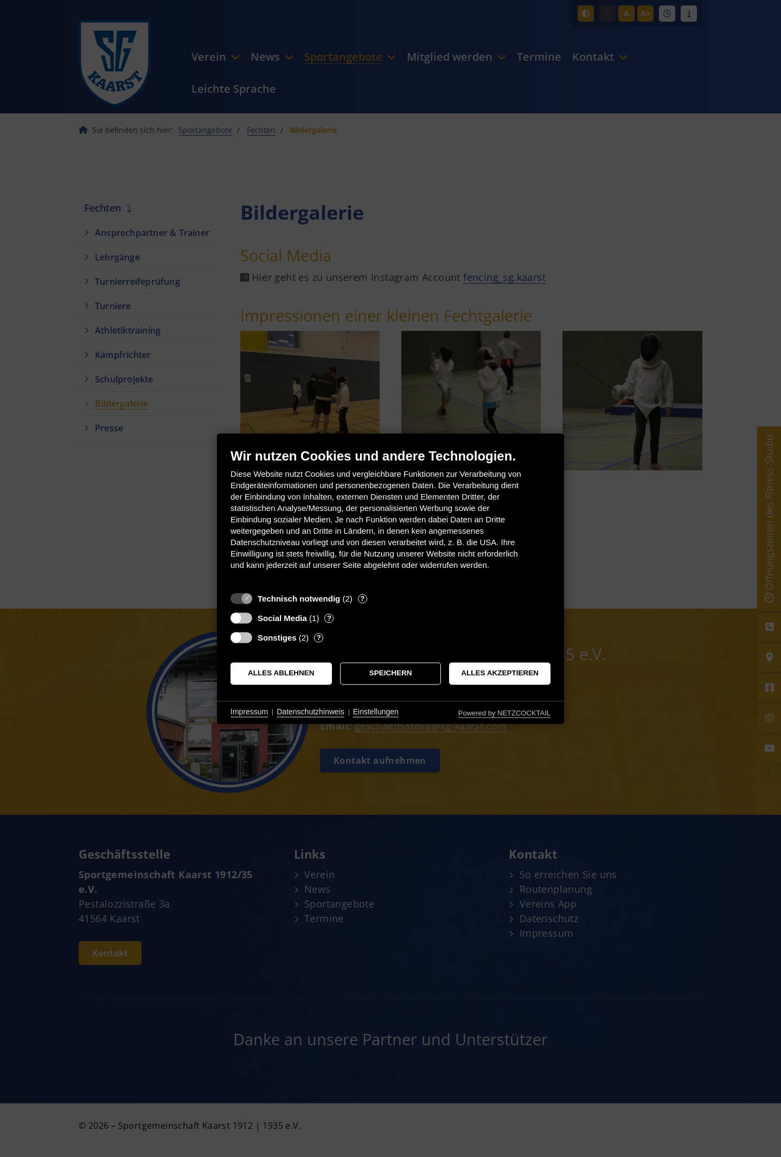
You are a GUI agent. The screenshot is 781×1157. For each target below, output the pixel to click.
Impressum (249, 712)
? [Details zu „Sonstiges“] (319, 638)
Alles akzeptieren (500, 673)
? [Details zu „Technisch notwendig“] (362, 599)
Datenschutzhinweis (310, 712)
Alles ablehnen (281, 673)
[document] (390, 517)
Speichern (390, 673)
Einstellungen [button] (376, 712)
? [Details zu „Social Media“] (329, 618)
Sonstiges (277, 637)
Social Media (282, 618)
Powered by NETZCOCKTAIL (504, 713)
